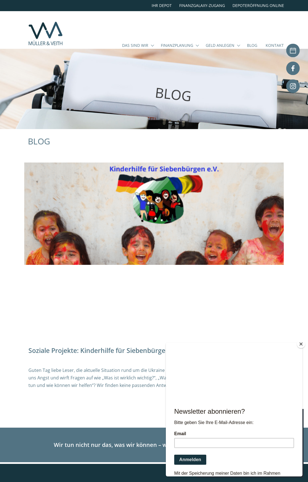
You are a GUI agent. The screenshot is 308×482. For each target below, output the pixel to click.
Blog (252, 45)
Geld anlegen (220, 45)
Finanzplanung (177, 45)
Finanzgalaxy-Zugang (202, 5)
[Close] (301, 344)
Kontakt (275, 45)
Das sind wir (135, 45)
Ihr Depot (162, 5)
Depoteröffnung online (258, 5)
